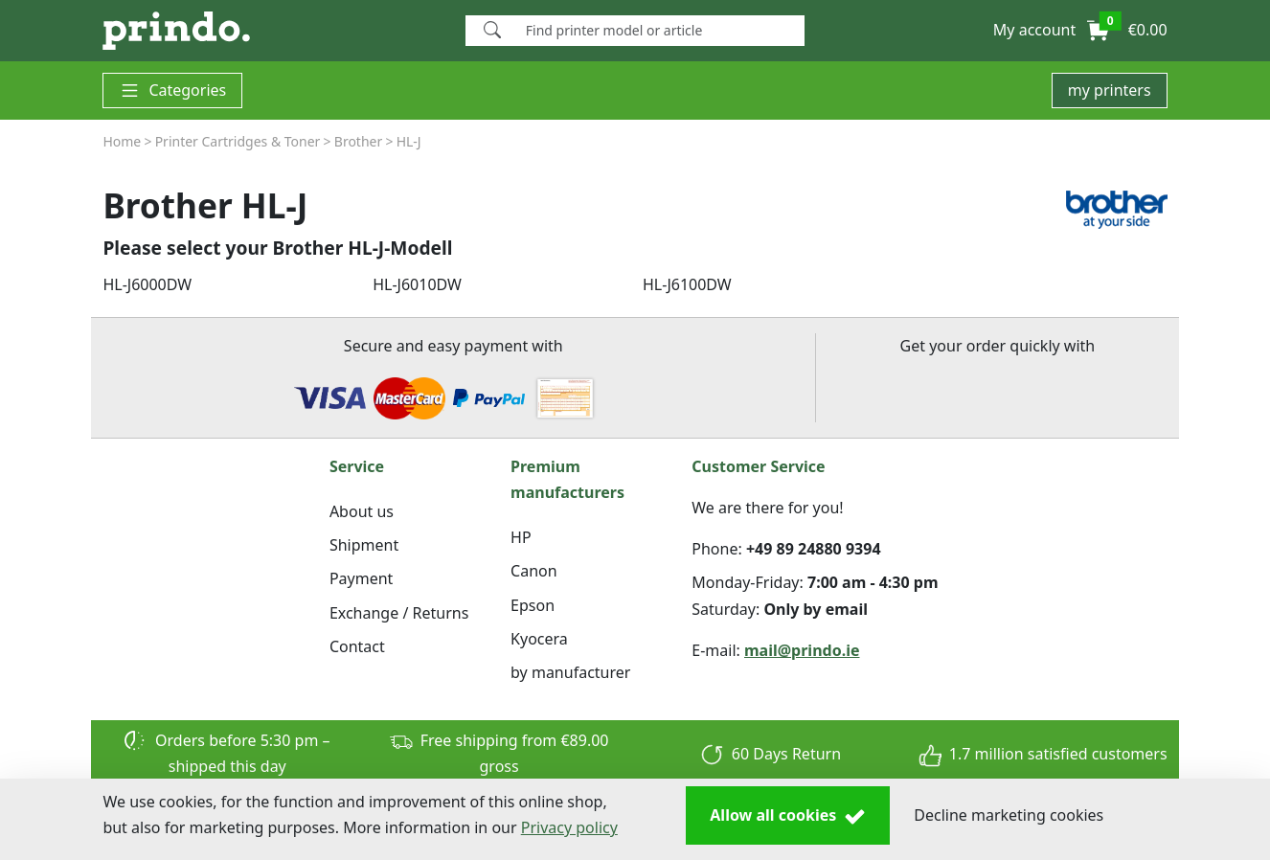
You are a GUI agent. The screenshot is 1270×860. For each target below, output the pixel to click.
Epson (532, 605)
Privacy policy (569, 827)
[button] (1034, 31)
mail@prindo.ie (802, 650)
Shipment (363, 544)
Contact (357, 646)
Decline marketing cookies (1008, 815)
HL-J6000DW (147, 284)
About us (361, 511)
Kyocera (539, 638)
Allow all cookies (788, 815)
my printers (1109, 90)
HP (521, 537)
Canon (533, 570)
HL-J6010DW (417, 284)
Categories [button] (172, 90)
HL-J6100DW (687, 284)
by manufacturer (570, 672)
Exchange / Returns (398, 612)
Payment (361, 578)
